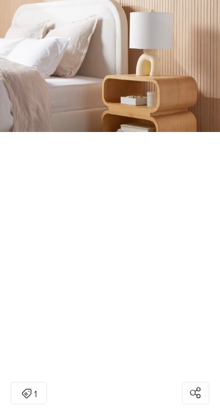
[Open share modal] (195, 393)
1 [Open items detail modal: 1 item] (29, 394)
